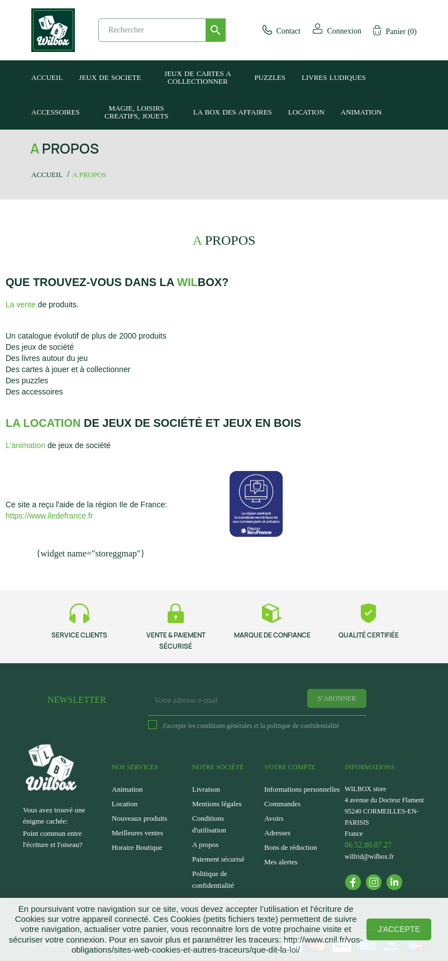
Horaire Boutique (137, 847)
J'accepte (399, 929)
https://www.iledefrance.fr (49, 515)
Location (124, 804)
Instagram (373, 882)
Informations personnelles (302, 789)
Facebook (353, 882)
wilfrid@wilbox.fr (369, 856)
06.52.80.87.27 (368, 845)
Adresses (277, 833)
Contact (281, 31)
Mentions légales (216, 804)
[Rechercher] (162, 30)
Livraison (206, 789)
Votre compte (290, 767)
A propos (205, 844)
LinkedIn (394, 882)
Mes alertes (281, 862)
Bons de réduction (290, 847)
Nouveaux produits (139, 818)
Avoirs (273, 818)
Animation (127, 789)
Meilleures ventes (137, 833)
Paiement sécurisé (218, 859)
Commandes (282, 804)
